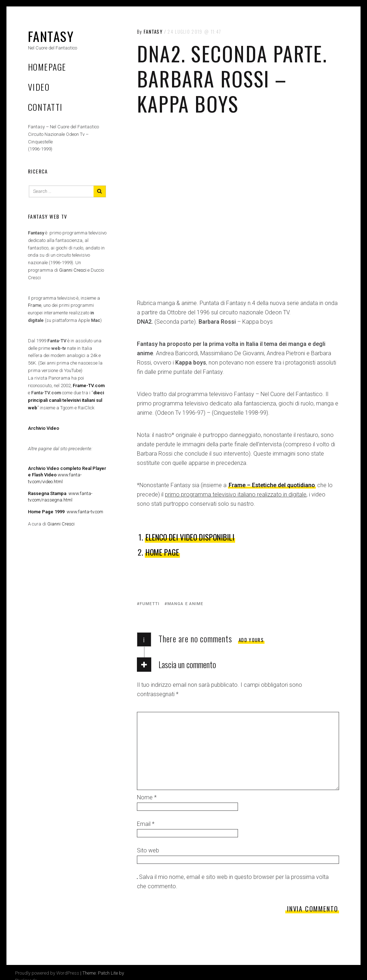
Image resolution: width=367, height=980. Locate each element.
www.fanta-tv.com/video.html (67, 475)
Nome (147, 797)
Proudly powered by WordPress (47, 973)
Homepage (47, 66)
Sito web (148, 850)
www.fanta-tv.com (65, 511)
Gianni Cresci (72, 270)
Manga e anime (185, 603)
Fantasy (51, 36)
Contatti (45, 106)
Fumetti (149, 603)
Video (38, 86)
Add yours (251, 639)
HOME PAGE (162, 552)
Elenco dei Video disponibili (190, 537)
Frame (34, 305)
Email (145, 823)
